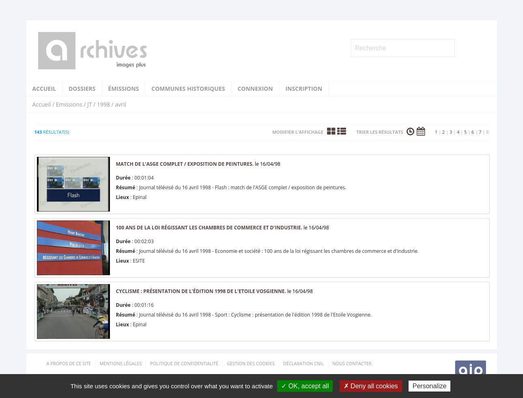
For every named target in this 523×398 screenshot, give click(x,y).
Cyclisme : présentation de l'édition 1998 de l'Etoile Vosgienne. (201, 291)
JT (89, 104)
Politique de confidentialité (184, 363)
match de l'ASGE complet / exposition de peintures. (185, 163)
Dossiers (82, 88)
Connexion (255, 88)
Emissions (69, 104)
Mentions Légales (120, 363)
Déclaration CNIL (303, 363)
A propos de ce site (69, 363)
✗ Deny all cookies (371, 386)
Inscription (304, 88)
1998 (103, 104)
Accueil (44, 88)
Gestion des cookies (251, 363)
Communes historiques (188, 88)
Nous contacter (351, 363)
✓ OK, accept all (305, 386)
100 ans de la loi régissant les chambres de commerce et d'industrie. (209, 227)
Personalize (430, 386)
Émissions (123, 88)
